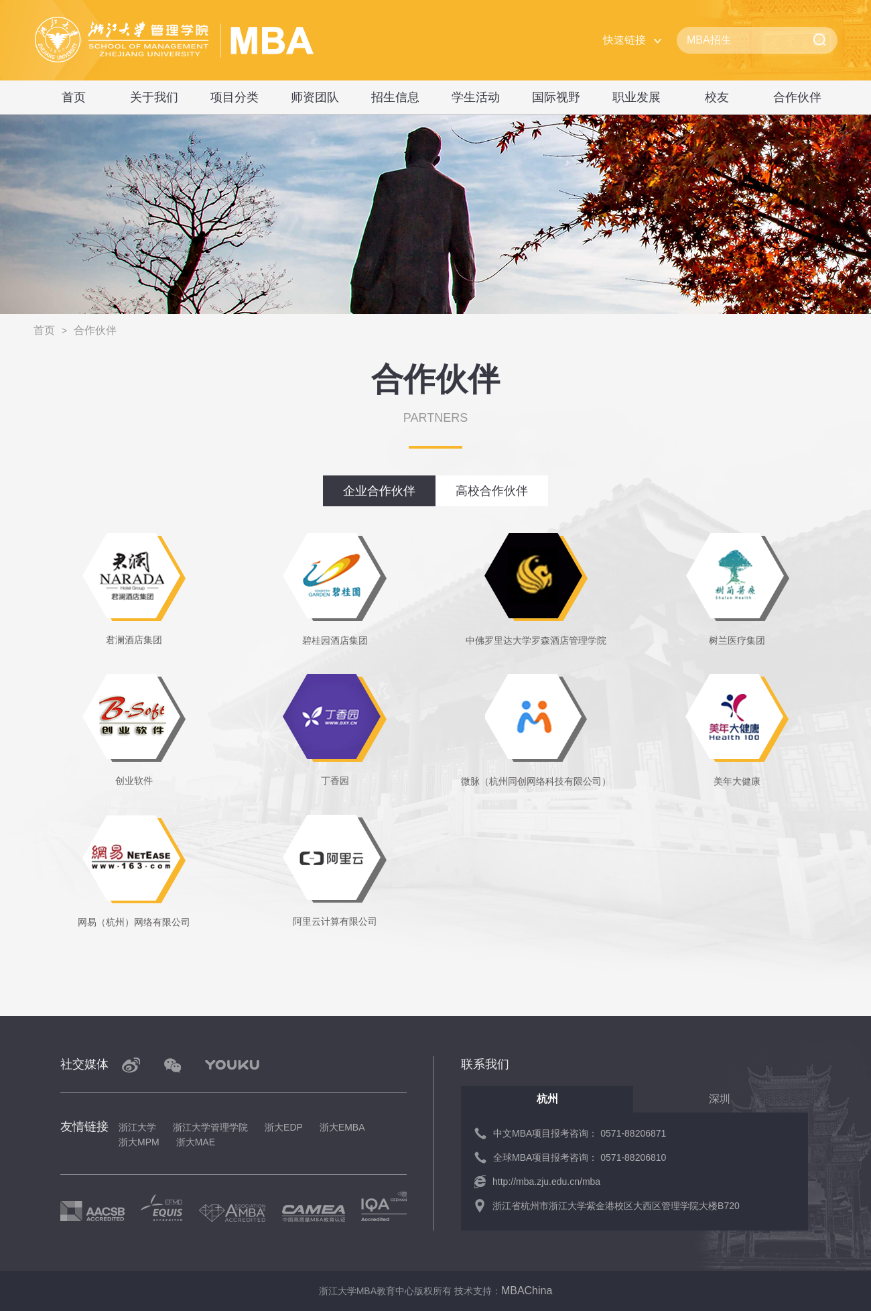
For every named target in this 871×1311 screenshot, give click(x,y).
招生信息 (395, 97)
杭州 (547, 1098)
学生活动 (476, 97)
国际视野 (556, 97)
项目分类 (234, 97)
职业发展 (636, 97)
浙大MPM (139, 1142)
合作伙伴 (797, 97)
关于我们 (154, 97)
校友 (717, 97)
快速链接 (624, 40)
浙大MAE (195, 1142)
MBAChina (526, 1290)
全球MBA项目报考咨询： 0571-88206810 (579, 1157)
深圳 (719, 1098)
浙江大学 (137, 1127)
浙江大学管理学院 (210, 1127)
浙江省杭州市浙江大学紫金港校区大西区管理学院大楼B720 (616, 1205)
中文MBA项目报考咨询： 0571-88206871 (579, 1133)
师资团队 (315, 97)
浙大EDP (284, 1127)
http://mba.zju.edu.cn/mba (546, 1181)
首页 (74, 97)
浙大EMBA (342, 1127)
